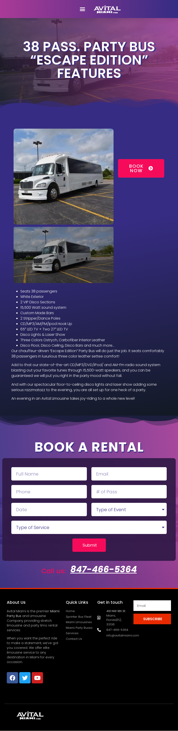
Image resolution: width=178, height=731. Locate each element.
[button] (82, 9)
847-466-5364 (103, 569)
